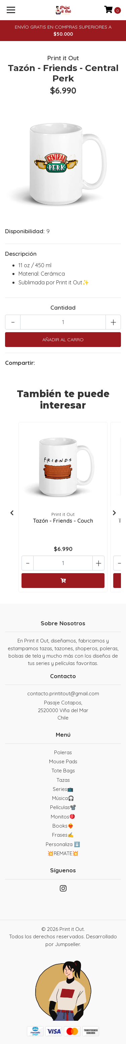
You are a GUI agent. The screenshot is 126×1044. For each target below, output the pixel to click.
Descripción (21, 253)
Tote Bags (63, 770)
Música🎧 (63, 798)
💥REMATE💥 (63, 853)
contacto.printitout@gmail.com (63, 693)
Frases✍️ (63, 835)
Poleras (63, 752)
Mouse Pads (63, 761)
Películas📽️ (63, 807)
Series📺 (63, 789)
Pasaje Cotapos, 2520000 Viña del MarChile (63, 710)
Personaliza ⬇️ (63, 844)
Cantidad (63, 307)
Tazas (63, 780)
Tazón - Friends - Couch (63, 520)
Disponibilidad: (25, 231)
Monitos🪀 (63, 816)
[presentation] (11, 513)
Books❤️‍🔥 (63, 826)
